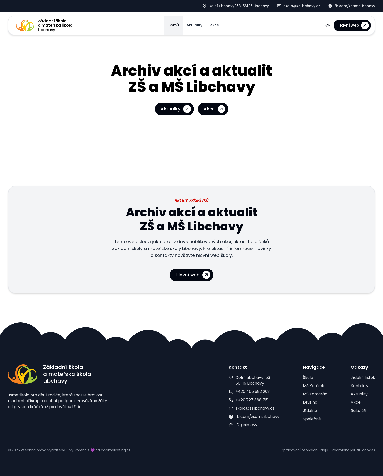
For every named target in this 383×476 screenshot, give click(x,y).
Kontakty (359, 386)
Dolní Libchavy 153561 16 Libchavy (252, 380)
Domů (173, 25)
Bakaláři (358, 410)
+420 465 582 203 (252, 391)
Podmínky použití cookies (353, 450)
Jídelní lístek (363, 377)
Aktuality (194, 25)
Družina (310, 402)
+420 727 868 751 (252, 400)
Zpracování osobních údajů (304, 450)
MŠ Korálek (313, 386)
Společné (312, 419)
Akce (214, 25)
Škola (308, 377)
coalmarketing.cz (115, 450)
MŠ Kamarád (315, 394)
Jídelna (310, 410)
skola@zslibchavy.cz (255, 408)
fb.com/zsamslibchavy (257, 416)
